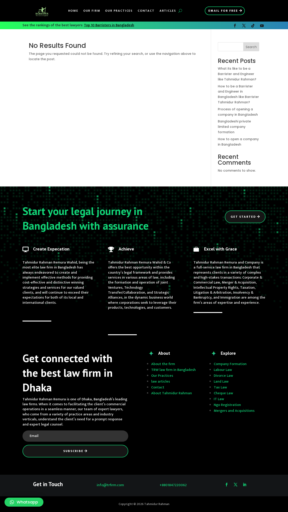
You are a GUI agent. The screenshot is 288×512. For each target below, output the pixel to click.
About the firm (163, 364)
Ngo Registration (227, 405)
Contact (146, 10)
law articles (160, 382)
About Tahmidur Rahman (171, 393)
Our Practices (119, 10)
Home (73, 10)
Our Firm (91, 10)
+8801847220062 (173, 485)
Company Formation (230, 364)
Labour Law (223, 370)
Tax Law (220, 387)
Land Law (221, 382)
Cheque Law (223, 393)
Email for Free (223, 10)
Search (251, 47)
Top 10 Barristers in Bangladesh (109, 25)
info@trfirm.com (110, 485)
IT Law (219, 399)
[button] (23, 502)
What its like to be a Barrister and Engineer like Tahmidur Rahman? (237, 74)
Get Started (243, 216)
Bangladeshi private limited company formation (234, 126)
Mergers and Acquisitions (234, 411)
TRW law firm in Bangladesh (173, 370)
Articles (168, 10)
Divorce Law (223, 376)
